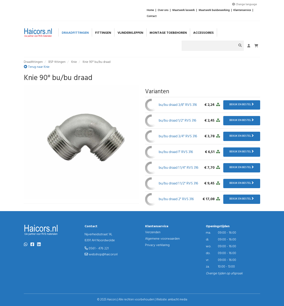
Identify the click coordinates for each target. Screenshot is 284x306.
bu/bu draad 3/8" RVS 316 (178, 105)
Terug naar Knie (37, 67)
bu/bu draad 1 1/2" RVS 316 (178, 183)
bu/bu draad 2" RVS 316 (176, 199)
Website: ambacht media (171, 299)
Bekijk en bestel (241, 104)
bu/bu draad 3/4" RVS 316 (178, 136)
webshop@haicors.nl (101, 254)
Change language (244, 4)
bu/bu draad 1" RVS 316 (176, 152)
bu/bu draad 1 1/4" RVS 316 (178, 168)
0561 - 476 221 (97, 248)
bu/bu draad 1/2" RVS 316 (177, 121)
